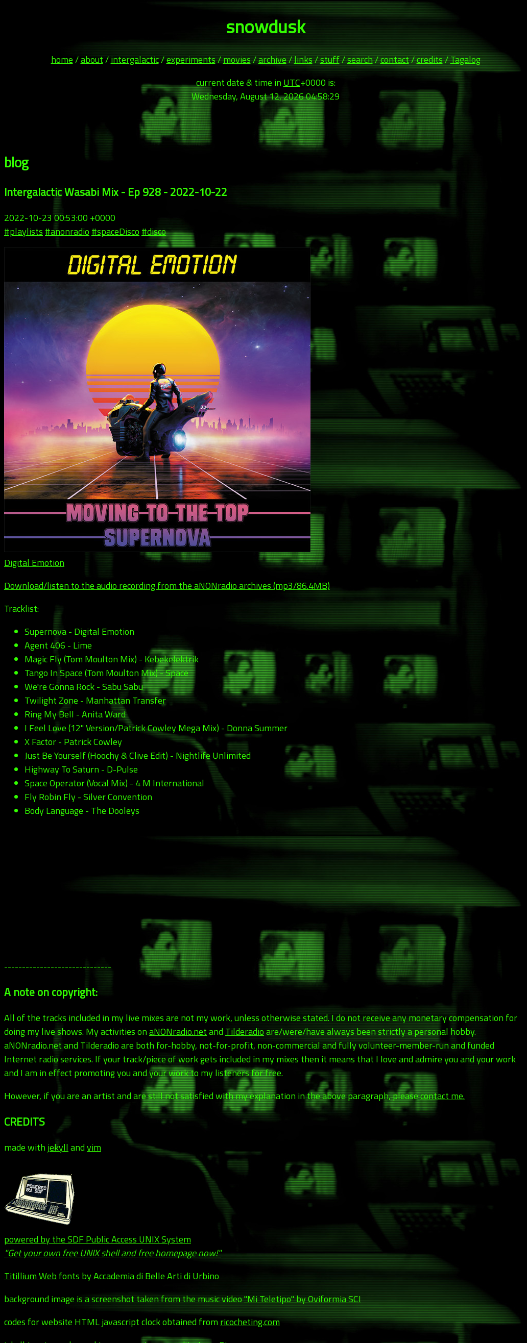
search (360, 59)
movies (237, 59)
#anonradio (67, 231)
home (62, 59)
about (92, 59)
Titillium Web (30, 1276)
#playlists (23, 231)
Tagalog (465, 59)
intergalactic (135, 59)
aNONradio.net (178, 1031)
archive (272, 59)
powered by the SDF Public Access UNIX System (112, 1239)
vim (94, 1147)
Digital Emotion (34, 562)
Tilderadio (244, 1031)
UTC (291, 82)
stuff (330, 59)
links (303, 59)
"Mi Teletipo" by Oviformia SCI (302, 1299)
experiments (190, 59)
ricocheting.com (250, 1322)
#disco (153, 231)
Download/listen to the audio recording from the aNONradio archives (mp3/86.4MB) (167, 585)
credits (430, 59)
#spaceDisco (115, 231)
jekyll (57, 1147)
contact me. (442, 1096)
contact (394, 59)
